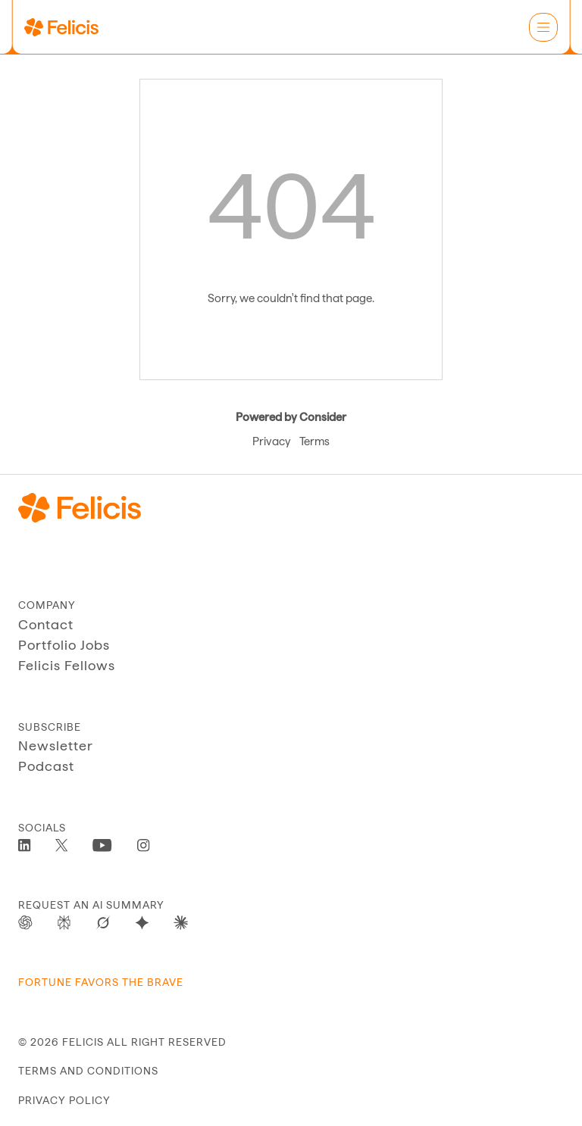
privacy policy (64, 1100)
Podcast (46, 766)
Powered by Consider (291, 417)
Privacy (271, 441)
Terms (314, 441)
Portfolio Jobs (64, 645)
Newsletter (55, 745)
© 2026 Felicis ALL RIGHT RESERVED (122, 1042)
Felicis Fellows (66, 665)
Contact (46, 624)
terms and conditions (88, 1071)
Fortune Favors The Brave (100, 982)
